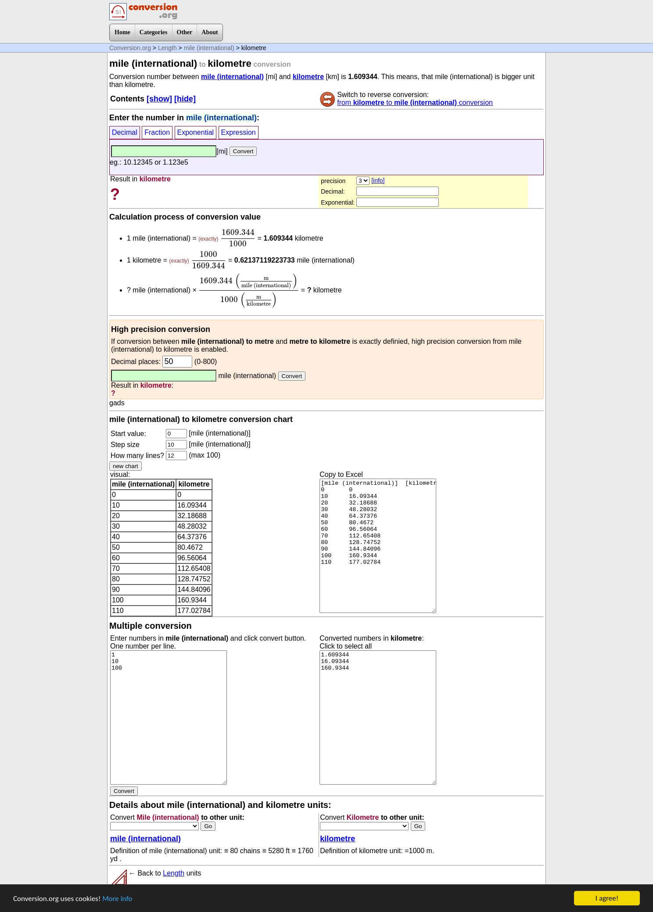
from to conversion (415, 102)
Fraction (157, 132)
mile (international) (209, 47)
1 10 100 (168, 717)
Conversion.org (130, 47)
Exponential (195, 132)
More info (117, 898)
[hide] (185, 98)
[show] (159, 98)
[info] (377, 180)
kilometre (308, 76)
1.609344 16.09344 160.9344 (377, 717)
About (209, 32)
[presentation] (237, 238)
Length (167, 47)
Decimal (124, 132)
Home (122, 32)
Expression (238, 132)
